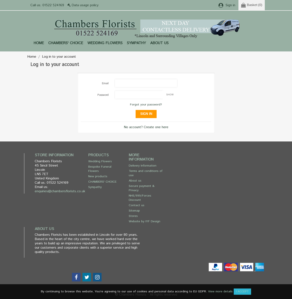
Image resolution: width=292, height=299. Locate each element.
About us (159, 43)
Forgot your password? (146, 104)
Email (105, 83)
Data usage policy (85, 5)
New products (97, 176)
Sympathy (136, 43)
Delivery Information (142, 166)
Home (39, 43)
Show (170, 94)
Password (103, 95)
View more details (220, 291)
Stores (133, 216)
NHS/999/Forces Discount (140, 198)
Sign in (146, 113)
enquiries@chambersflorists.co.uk (60, 191)
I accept (242, 292)
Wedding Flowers (105, 43)
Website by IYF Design (144, 221)
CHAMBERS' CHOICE (65, 43)
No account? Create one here (146, 127)
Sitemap (134, 211)
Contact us (136, 205)
